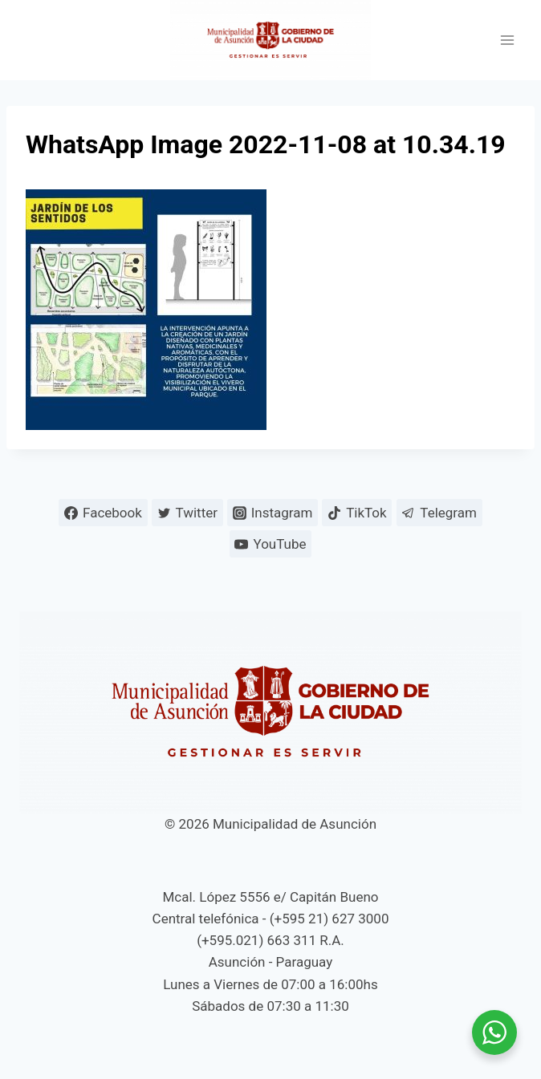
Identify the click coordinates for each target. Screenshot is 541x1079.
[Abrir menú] (507, 40)
